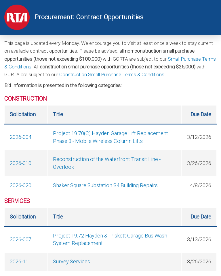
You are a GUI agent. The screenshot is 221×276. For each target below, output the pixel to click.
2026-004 (20, 137)
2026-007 (20, 239)
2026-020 (20, 185)
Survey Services (71, 261)
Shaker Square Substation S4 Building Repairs (105, 185)
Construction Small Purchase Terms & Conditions (111, 74)
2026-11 (19, 261)
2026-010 (20, 163)
